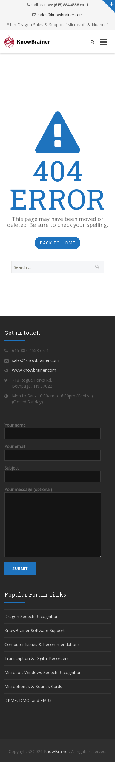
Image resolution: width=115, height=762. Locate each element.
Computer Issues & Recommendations (42, 644)
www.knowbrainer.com (34, 370)
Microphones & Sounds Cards (33, 686)
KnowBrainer (56, 751)
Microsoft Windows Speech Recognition (43, 672)
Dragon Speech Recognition (31, 616)
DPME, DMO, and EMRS (28, 700)
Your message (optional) (52, 507)
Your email (52, 450)
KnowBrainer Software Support (34, 630)
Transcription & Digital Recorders (36, 658)
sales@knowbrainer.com (60, 14)
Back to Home (57, 243)
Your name (52, 429)
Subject (52, 472)
